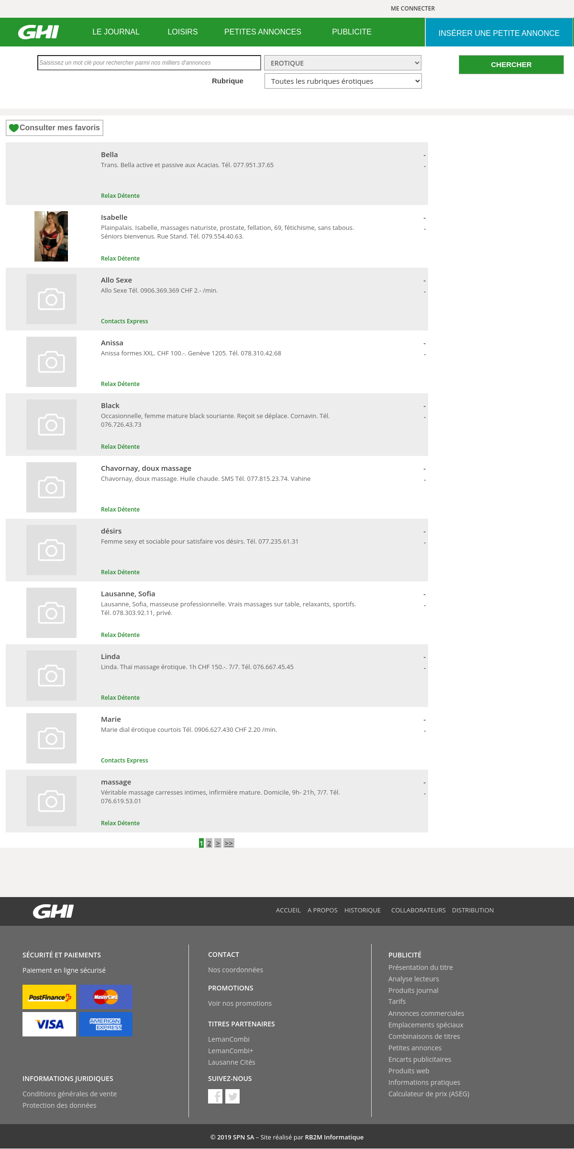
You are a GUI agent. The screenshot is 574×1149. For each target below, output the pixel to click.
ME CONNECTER (413, 8)
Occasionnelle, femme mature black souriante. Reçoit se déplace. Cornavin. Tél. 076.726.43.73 (215, 420)
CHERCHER (511, 64)
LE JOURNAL (116, 32)
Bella (109, 154)
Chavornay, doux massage (146, 468)
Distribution (473, 910)
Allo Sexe (116, 279)
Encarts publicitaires (419, 1059)
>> (229, 843)
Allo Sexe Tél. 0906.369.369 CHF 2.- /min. (159, 290)
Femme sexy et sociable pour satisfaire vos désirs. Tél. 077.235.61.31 (200, 541)
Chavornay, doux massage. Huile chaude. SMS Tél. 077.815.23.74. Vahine (205, 478)
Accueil (288, 910)
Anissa (112, 342)
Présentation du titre (420, 967)
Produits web (409, 1070)
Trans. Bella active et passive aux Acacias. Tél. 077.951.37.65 (187, 164)
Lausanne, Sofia (128, 593)
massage (116, 781)
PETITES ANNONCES (262, 32)
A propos (323, 910)
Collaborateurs (418, 910)
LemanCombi (229, 1039)
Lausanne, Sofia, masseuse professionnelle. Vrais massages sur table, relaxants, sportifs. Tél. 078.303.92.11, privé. (228, 608)
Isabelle (114, 217)
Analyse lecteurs (413, 978)
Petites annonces (415, 1047)
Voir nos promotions (240, 1003)
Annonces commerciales (426, 1013)
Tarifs (397, 1001)
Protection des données (59, 1105)
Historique (362, 910)
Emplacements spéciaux (426, 1024)
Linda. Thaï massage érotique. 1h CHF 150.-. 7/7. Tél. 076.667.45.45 (197, 666)
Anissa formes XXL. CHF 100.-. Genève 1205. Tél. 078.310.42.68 (191, 353)
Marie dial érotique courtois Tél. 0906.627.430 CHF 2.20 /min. (189, 729)
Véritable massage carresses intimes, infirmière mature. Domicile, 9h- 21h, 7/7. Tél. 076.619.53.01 (220, 796)
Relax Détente (120, 196)
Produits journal (413, 990)
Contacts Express (124, 321)
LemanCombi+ (231, 1050)
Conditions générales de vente (69, 1093)
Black (110, 405)
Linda (110, 656)
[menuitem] (116, 32)
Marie (111, 719)
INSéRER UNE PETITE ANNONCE (499, 33)
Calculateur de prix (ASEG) (428, 1093)
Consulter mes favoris (60, 128)
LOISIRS (182, 32)
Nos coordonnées (235, 969)
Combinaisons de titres (424, 1036)
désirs (111, 530)
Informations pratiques (424, 1082)
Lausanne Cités (231, 1062)
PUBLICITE (352, 32)
